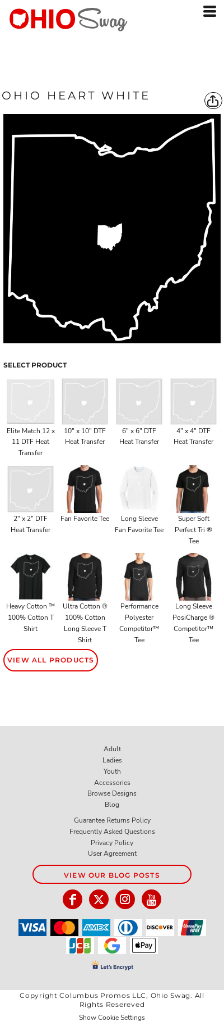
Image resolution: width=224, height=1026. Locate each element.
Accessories (112, 782)
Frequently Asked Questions (112, 831)
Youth (112, 771)
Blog (112, 804)
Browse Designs (112, 793)
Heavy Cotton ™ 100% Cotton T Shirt (30, 617)
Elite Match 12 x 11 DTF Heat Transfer (31, 442)
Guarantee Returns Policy (112, 820)
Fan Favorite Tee (84, 518)
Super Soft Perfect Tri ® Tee (193, 530)
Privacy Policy (112, 842)
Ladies (112, 760)
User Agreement (112, 853)
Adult (112, 748)
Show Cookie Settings (112, 1017)
